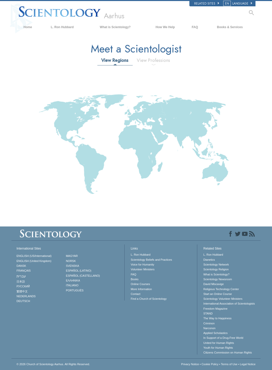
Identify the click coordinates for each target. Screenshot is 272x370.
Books (135, 279)
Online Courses (140, 284)
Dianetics (209, 259)
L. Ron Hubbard (62, 27)
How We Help (165, 27)
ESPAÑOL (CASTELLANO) (83, 275)
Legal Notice (247, 364)
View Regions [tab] (114, 60)
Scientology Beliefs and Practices (151, 259)
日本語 (21, 281)
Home (28, 27)
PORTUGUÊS (74, 290)
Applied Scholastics (215, 332)
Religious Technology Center (221, 289)
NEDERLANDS (26, 296)
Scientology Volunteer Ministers (222, 298)
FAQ (195, 27)
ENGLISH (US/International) (34, 255)
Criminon (209, 323)
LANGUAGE (238, 3)
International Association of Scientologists (229, 303)
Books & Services (230, 27)
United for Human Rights (218, 342)
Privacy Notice (190, 364)
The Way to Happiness (217, 318)
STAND (208, 313)
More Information (141, 289)
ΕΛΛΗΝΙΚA (73, 280)
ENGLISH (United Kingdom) (34, 260)
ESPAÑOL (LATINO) (78, 270)
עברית (21, 276)
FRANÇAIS (24, 270)
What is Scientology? (115, 27)
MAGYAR (72, 255)
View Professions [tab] (153, 60)
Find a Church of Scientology (149, 298)
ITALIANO (72, 285)
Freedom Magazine (215, 308)
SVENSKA (72, 265)
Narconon (209, 328)
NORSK (71, 260)
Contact (135, 293)
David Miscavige (213, 284)
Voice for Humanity (142, 264)
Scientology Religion (216, 269)
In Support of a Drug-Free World (223, 337)
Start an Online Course (217, 293)
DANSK (21, 265)
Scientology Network (216, 264)
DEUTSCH (23, 301)
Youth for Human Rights (218, 347)
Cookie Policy (210, 364)
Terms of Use (229, 364)
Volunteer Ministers (143, 269)
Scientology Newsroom (217, 279)
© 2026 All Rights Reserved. (53, 364)
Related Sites (206, 3)
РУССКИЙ (23, 286)
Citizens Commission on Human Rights (227, 352)
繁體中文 (22, 291)
